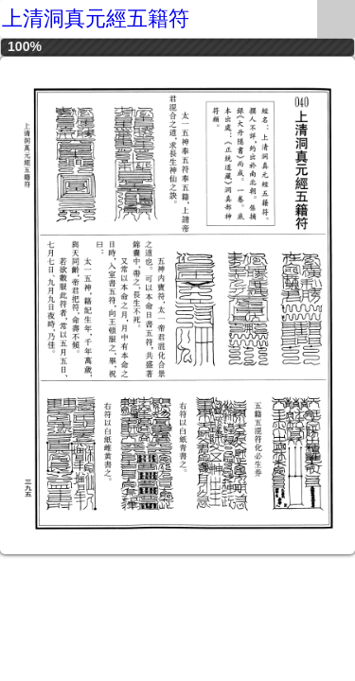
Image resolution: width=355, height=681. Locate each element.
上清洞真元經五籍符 (95, 18)
